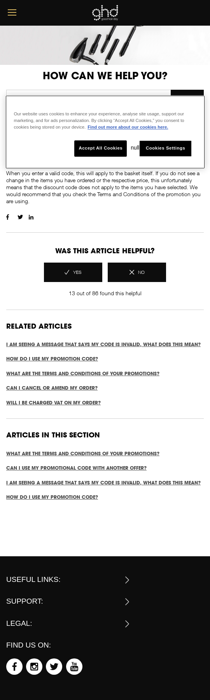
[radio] (73, 272)
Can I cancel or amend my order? (52, 388)
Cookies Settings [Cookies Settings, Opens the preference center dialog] (165, 148)
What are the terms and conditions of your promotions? (82, 373)
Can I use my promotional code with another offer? (76, 468)
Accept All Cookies (100, 148)
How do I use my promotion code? (52, 359)
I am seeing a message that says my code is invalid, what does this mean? (103, 344)
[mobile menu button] (12, 12)
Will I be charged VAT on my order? (53, 403)
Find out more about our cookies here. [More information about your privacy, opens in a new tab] (128, 127)
